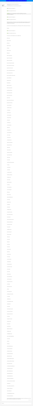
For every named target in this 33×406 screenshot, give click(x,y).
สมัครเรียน (25, 0)
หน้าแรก (7, 0)
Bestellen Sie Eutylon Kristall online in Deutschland (13, 2)
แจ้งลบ (30, 4)
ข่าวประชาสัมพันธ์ (15, 0)
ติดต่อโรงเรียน (21, 0)
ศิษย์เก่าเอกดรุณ (6, 2)
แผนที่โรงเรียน (18, 0)
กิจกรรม (12, 0)
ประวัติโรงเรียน (10, 0)
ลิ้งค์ (23, 0)
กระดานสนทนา (3, 2)
